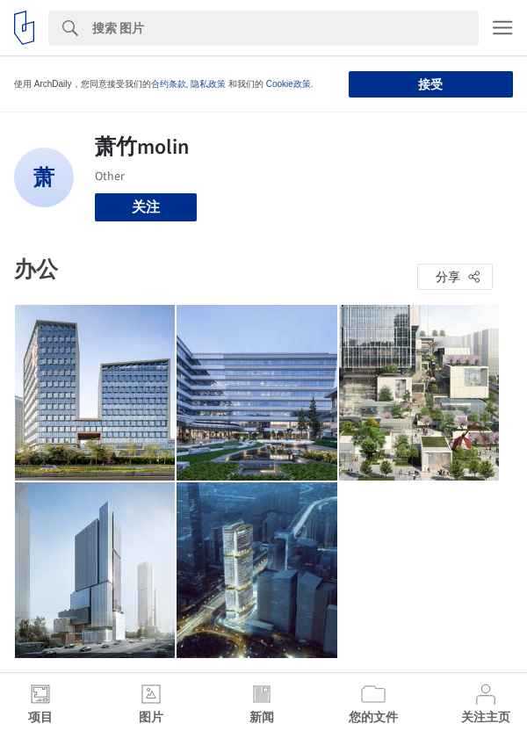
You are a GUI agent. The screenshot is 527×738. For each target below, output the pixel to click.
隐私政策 (208, 84)
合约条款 (168, 84)
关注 (146, 206)
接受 (430, 84)
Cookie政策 (288, 84)
